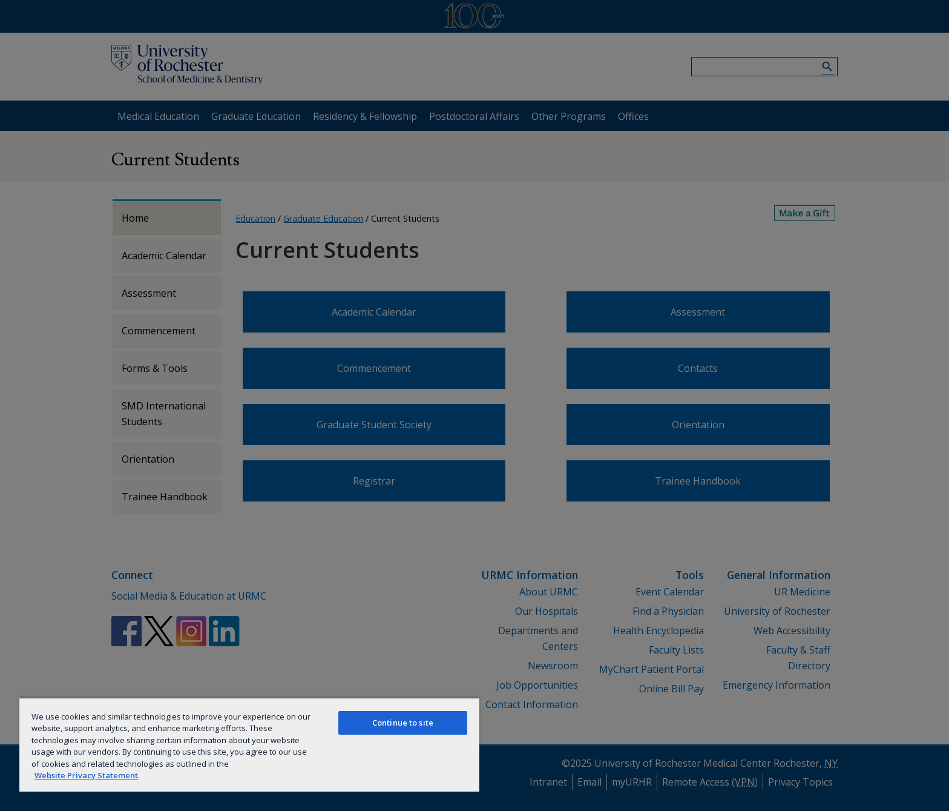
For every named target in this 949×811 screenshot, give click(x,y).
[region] (249, 744)
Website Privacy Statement (86, 775)
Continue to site (402, 722)
